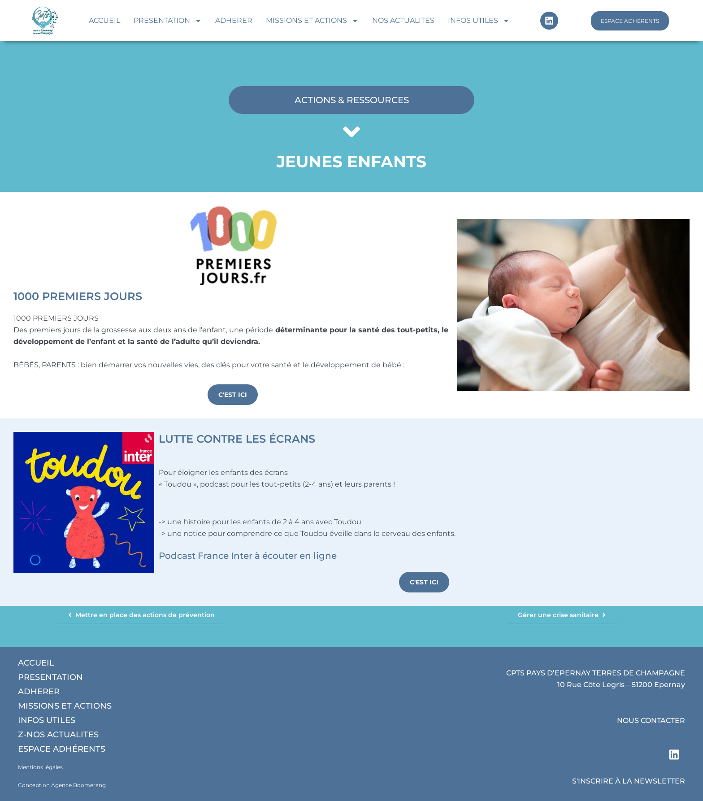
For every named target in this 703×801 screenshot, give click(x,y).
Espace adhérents (61, 749)
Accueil (104, 20)
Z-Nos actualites (58, 735)
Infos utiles (479, 20)
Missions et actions (312, 20)
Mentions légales (40, 767)
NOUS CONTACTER (651, 720)
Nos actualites (403, 20)
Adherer (233, 20)
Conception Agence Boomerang (62, 785)
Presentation (168, 20)
